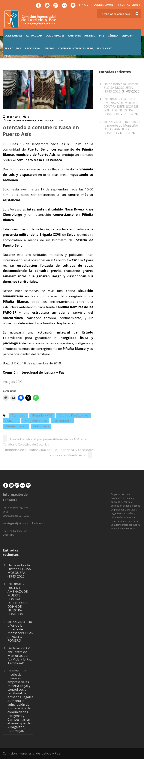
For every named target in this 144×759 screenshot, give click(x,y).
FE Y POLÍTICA (13, 48)
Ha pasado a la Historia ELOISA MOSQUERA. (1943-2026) (121, 87)
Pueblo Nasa (43, 120)
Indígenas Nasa (35, 421)
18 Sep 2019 (13, 116)
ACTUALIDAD (34, 35)
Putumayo (58, 120)
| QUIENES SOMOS (102, 4)
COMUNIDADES (55, 35)
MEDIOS (50, 48)
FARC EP (11, 421)
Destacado (14, 120)
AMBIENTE (74, 35)
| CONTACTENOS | (129, 4)
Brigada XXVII (42, 415)
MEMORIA (127, 35)
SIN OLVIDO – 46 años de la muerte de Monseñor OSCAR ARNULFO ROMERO (122, 127)
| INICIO (83, 4)
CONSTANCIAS (13, 35)
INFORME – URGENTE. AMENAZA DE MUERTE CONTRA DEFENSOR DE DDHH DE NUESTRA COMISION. (121, 106)
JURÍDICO (89, 35)
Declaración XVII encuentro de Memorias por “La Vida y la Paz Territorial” (20, 655)
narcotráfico (62, 421)
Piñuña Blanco (16, 426)
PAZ (101, 35)
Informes (28, 120)
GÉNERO (113, 35)
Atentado (18, 415)
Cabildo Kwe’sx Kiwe (73, 415)
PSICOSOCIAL (33, 48)
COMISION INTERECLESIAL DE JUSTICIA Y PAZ (85, 48)
